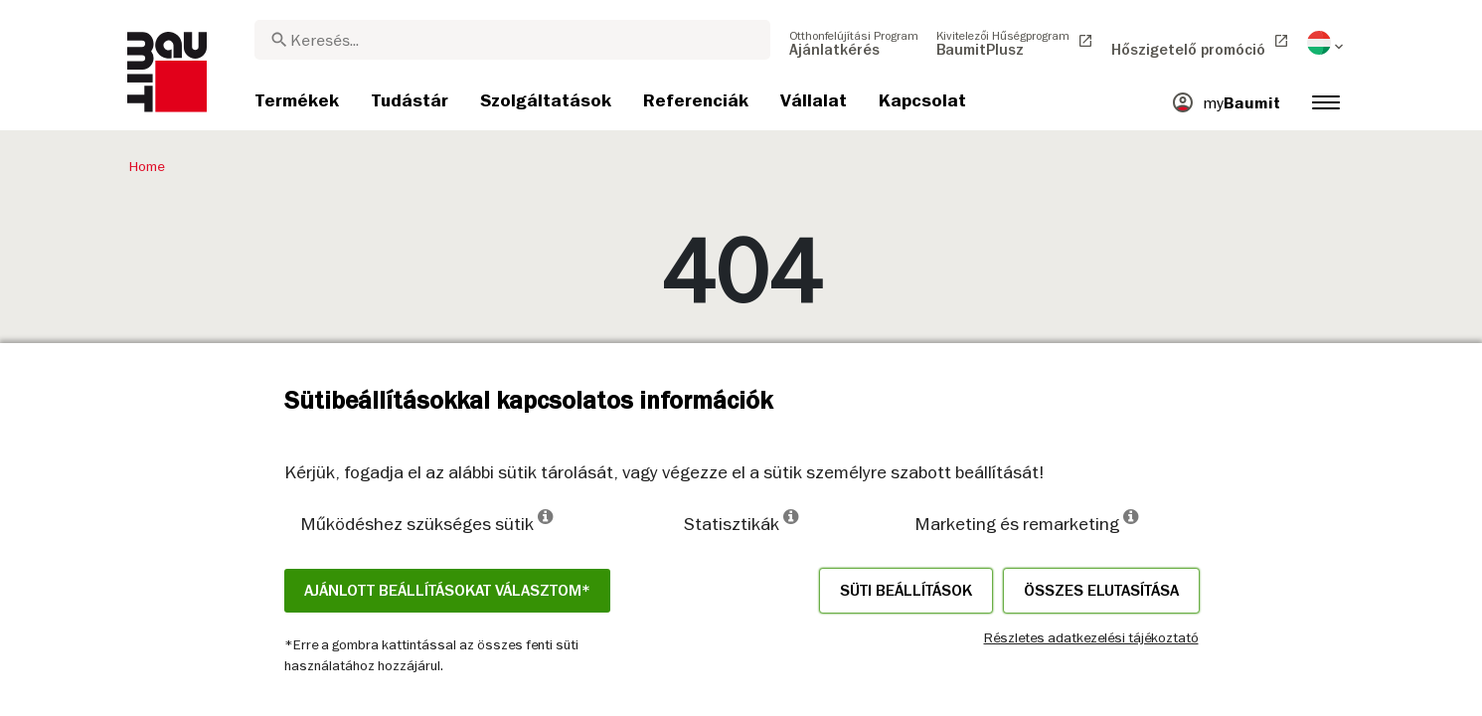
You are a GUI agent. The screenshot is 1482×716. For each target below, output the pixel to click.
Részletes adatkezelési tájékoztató (1091, 637)
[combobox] (512, 40)
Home (146, 166)
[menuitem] (853, 43)
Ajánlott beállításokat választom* (447, 591)
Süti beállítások (906, 591)
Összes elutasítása (1101, 591)
